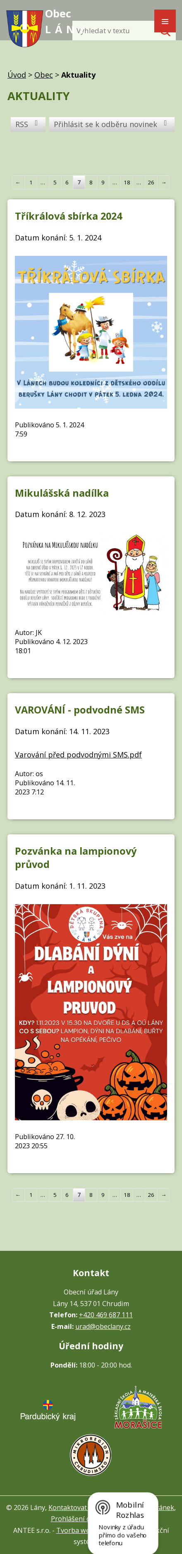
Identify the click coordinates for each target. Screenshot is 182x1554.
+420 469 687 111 (106, 1314)
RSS (28, 124)
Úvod (16, 75)
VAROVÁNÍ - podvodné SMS (80, 709)
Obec (43, 75)
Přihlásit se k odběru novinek (112, 124)
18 (127, 182)
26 (151, 182)
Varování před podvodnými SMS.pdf (78, 755)
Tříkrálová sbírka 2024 (68, 216)
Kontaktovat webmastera (87, 1507)
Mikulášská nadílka (62, 493)
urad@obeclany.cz (103, 1326)
